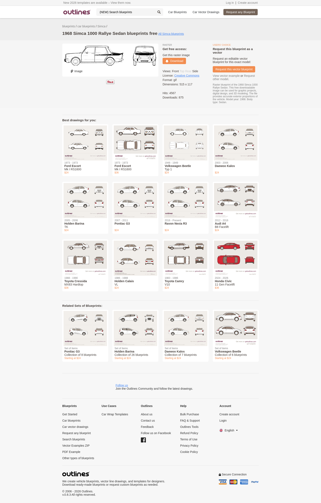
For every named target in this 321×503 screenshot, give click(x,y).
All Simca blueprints (171, 33)
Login (223, 420)
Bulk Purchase (189, 414)
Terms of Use (188, 439)
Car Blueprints (177, 12)
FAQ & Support (190, 420)
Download (174, 61)
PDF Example (71, 452)
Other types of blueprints (78, 458)
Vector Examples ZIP (76, 445)
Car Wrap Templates (115, 414)
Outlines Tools (189, 426)
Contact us (148, 420)
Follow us (122, 385)
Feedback (147, 426)
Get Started (69, 414)
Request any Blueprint (240, 12)
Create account (248, 2)
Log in (230, 2)
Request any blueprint (76, 433)
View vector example (226, 75)
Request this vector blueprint (233, 69)
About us (146, 414)
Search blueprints (73, 439)
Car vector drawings (75, 426)
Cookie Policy (189, 452)
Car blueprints (71, 420)
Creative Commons (186, 75)
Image (76, 71)
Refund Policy (189, 433)
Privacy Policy (189, 445)
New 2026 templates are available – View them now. (97, 2)
